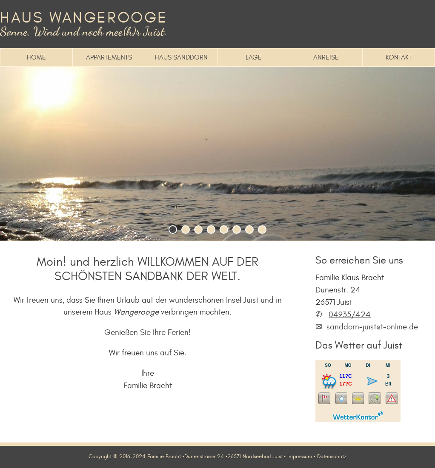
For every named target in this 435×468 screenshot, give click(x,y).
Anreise (326, 57)
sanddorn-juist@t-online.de (372, 327)
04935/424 (350, 314)
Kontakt (399, 57)
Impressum (299, 456)
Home (36, 57)
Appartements (109, 57)
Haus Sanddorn (181, 57)
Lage (254, 57)
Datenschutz (331, 456)
